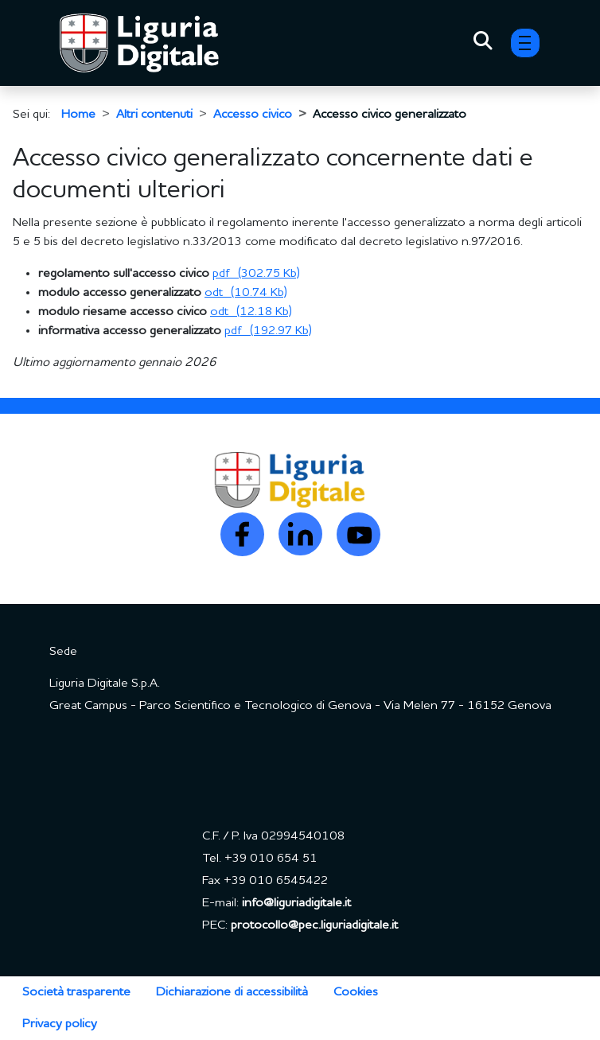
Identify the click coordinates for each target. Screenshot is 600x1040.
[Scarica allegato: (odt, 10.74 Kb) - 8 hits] (246, 292)
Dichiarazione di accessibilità (232, 992)
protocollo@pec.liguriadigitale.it (314, 925)
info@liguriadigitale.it (296, 903)
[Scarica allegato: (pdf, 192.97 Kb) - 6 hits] (268, 331)
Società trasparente (76, 992)
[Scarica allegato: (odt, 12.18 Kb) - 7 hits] (251, 312)
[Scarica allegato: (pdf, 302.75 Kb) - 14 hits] (256, 273)
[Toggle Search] (483, 43)
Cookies (355, 992)
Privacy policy (59, 1024)
